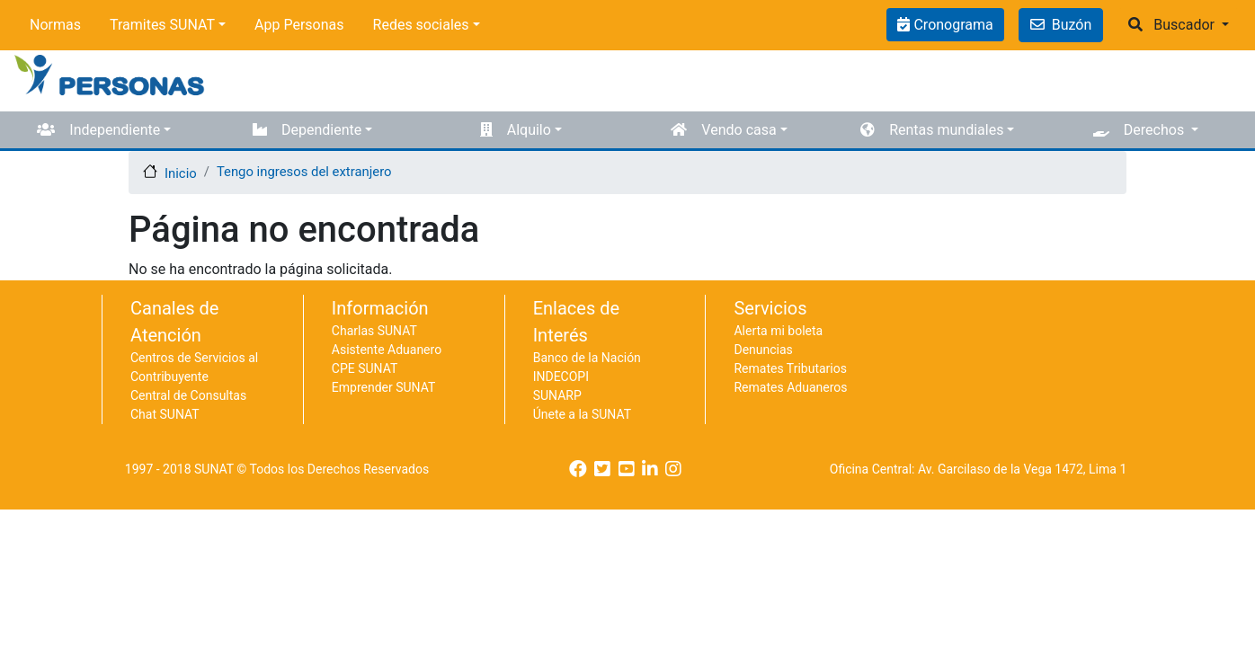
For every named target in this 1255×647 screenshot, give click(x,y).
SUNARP (557, 395)
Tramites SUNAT (162, 24)
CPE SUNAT (364, 368)
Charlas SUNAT (374, 331)
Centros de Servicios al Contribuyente (194, 367)
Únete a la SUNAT (582, 414)
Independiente (114, 129)
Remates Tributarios (790, 368)
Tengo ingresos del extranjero (304, 172)
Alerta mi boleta (778, 331)
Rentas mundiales (946, 129)
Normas (55, 24)
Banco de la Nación (587, 357)
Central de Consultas (188, 395)
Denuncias (763, 349)
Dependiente (321, 129)
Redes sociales (421, 24)
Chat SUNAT (165, 414)
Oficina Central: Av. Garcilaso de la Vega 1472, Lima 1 (978, 469)
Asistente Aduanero (386, 349)
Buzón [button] (1061, 24)
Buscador (1184, 24)
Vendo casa (738, 129)
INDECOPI (561, 376)
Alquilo (529, 129)
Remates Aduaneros (790, 387)
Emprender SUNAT (384, 387)
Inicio (181, 173)
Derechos (1156, 129)
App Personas (298, 24)
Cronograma (951, 24)
